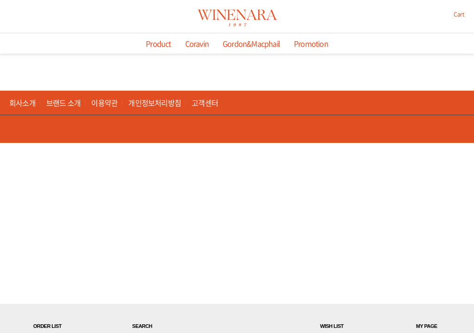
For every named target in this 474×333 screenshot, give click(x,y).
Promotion (311, 43)
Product (158, 43)
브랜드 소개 (63, 103)
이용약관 (104, 103)
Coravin (197, 43)
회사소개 (22, 103)
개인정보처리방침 (154, 103)
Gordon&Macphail (251, 43)
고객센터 (205, 103)
